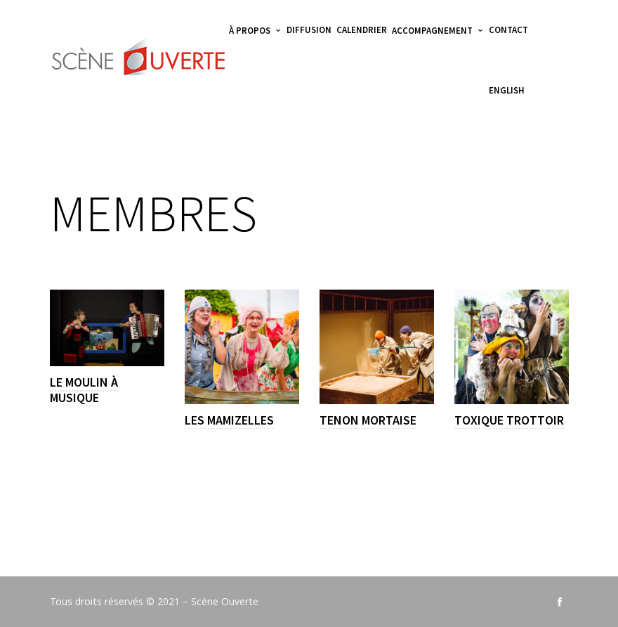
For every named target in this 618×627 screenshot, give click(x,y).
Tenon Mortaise (368, 420)
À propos (249, 31)
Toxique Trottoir (509, 420)
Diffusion (309, 30)
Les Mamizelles (229, 420)
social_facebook (559, 601)
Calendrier (361, 30)
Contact (508, 30)
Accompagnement (432, 31)
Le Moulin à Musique (84, 390)
